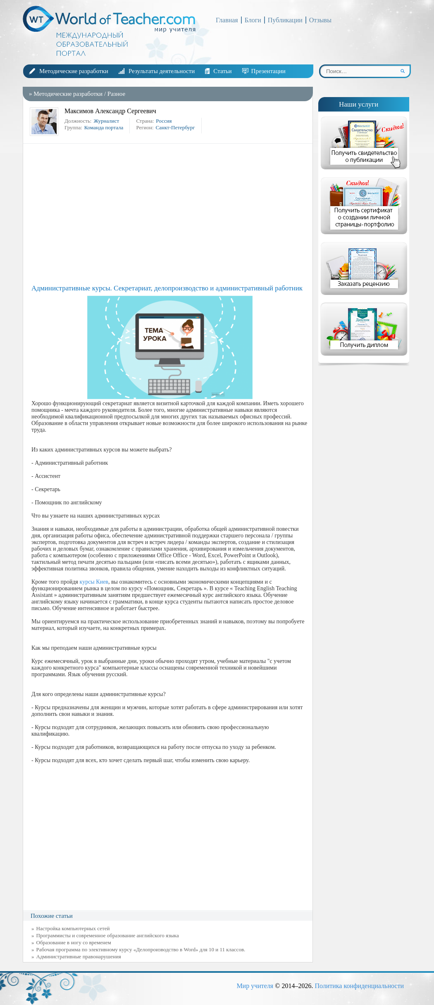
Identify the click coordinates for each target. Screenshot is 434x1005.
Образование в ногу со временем (73, 942)
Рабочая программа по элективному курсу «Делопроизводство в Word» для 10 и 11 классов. (141, 949)
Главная (227, 20)
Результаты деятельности (162, 71)
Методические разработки (73, 71)
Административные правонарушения (78, 956)
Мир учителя (254, 985)
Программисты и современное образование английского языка (107, 935)
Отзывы (320, 20)
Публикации (285, 20)
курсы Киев (94, 582)
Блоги (253, 20)
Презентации (268, 71)
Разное (116, 93)
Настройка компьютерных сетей (73, 928)
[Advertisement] (169, 214)
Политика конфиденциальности (359, 985)
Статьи (222, 71)
